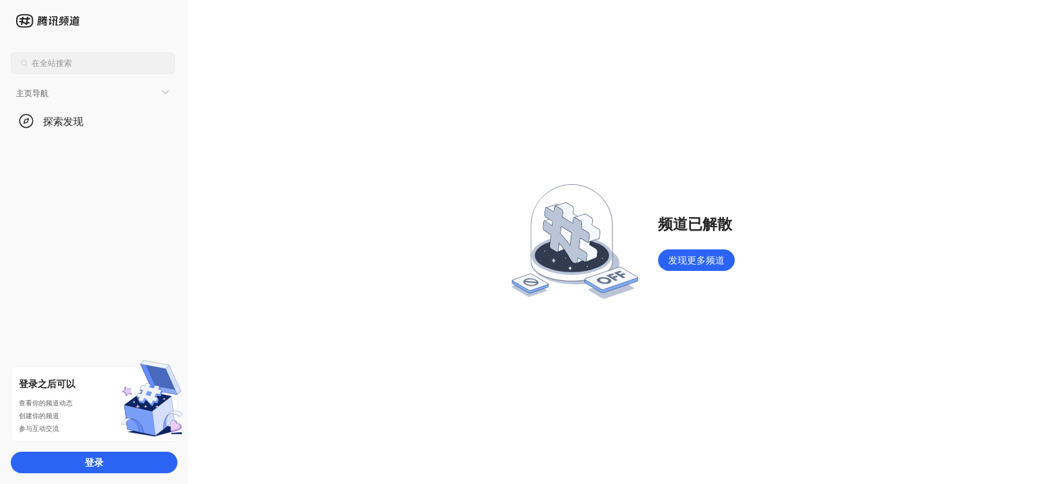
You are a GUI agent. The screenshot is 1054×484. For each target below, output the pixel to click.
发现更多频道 (696, 259)
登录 (94, 462)
